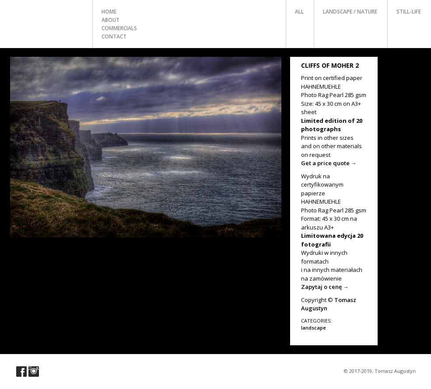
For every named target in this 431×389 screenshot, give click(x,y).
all (299, 11)
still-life (408, 11)
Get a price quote (329, 163)
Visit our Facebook (21, 371)
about (110, 20)
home (109, 11)
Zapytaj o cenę (325, 287)
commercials (119, 28)
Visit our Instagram (33, 371)
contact (114, 36)
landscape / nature (350, 11)
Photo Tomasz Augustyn (46, 19)
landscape (313, 327)
